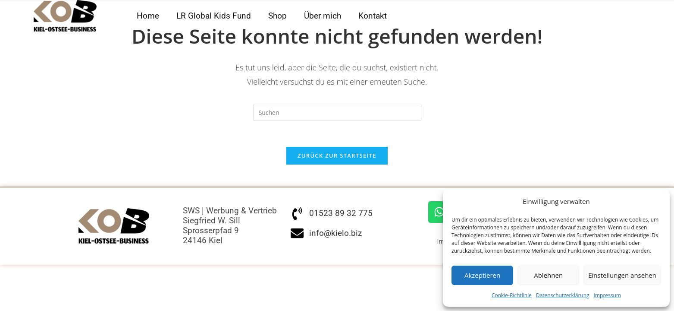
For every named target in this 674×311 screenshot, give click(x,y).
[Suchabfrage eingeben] (337, 112)
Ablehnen (548, 275)
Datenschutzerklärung (562, 295)
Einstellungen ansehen (622, 275)
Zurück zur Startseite (337, 156)
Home (148, 16)
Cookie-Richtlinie (512, 295)
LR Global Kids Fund (213, 16)
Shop (277, 16)
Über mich (322, 16)
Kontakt (372, 16)
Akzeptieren (482, 275)
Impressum (607, 295)
